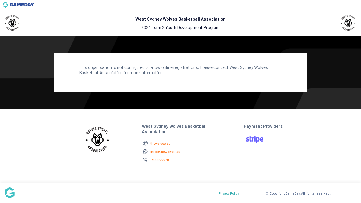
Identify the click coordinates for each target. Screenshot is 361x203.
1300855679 (159, 160)
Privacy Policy (229, 193)
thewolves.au (160, 143)
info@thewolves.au (165, 151)
